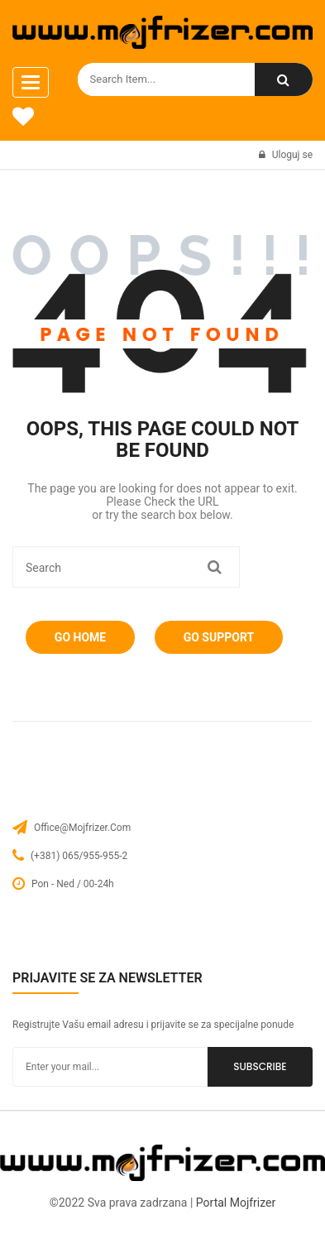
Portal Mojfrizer (235, 1202)
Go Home (80, 637)
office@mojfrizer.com (82, 827)
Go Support (219, 637)
